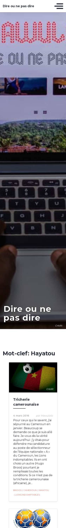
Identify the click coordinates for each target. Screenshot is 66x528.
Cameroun (29, 490)
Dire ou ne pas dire (18, 6)
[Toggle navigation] (58, 6)
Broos (17, 490)
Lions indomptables (27, 494)
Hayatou (43, 490)
